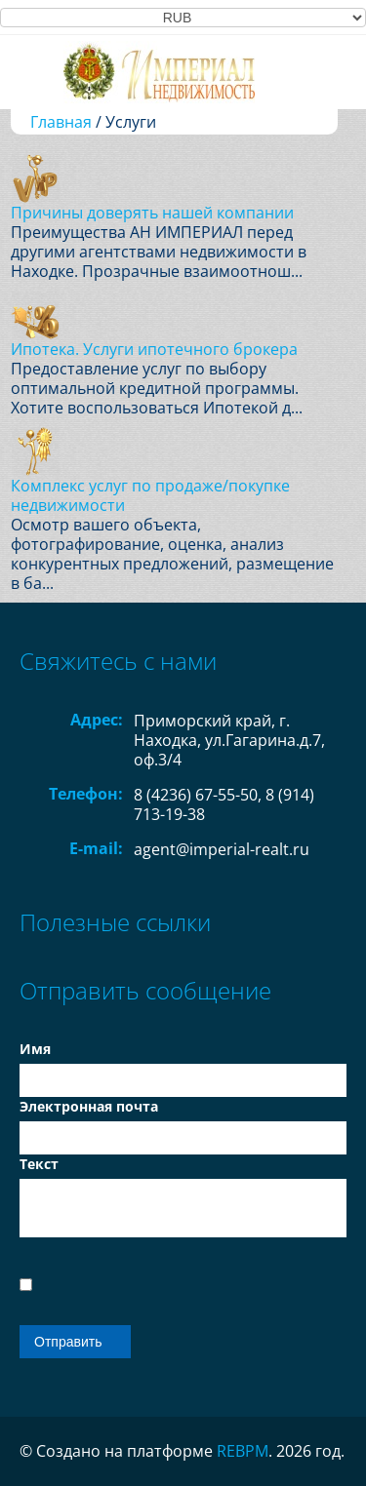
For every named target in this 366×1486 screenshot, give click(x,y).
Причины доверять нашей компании (152, 212)
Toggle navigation (37, 72)
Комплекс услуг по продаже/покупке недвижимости (150, 495)
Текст (39, 1163)
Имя (35, 1048)
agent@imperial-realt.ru (221, 849)
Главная (61, 122)
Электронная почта (89, 1106)
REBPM (242, 1451)
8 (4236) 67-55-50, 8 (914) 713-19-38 (224, 804)
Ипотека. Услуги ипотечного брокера (154, 349)
